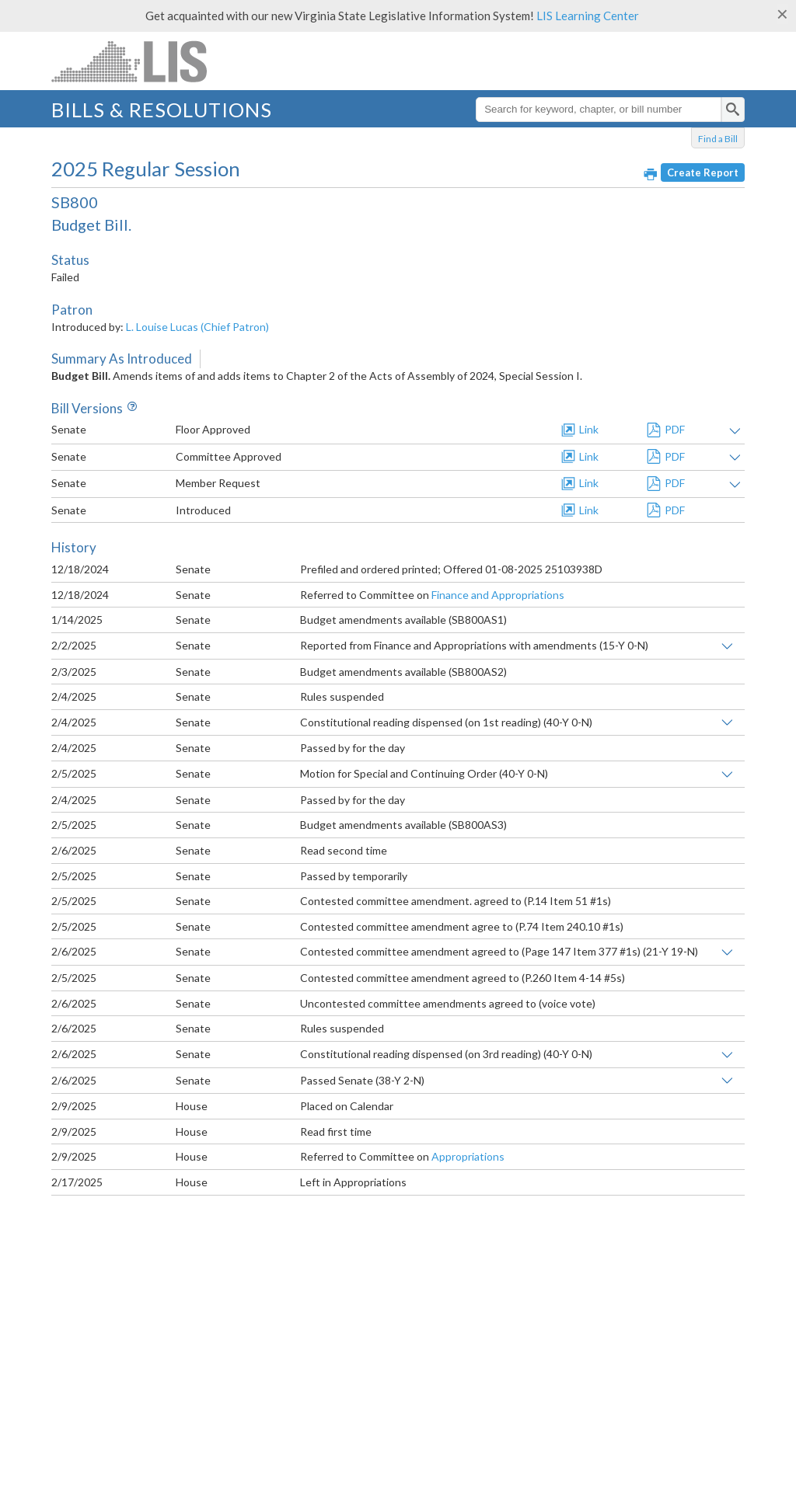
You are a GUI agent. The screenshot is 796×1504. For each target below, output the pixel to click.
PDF (675, 429)
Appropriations (467, 1156)
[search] (733, 109)
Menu (733, 66)
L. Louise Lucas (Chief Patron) (197, 326)
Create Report (702, 172)
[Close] (782, 14)
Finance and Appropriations (497, 594)
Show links (727, 646)
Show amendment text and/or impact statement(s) (735, 431)
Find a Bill (718, 138)
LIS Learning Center (587, 16)
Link (589, 429)
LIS (145, 61)
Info (130, 408)
